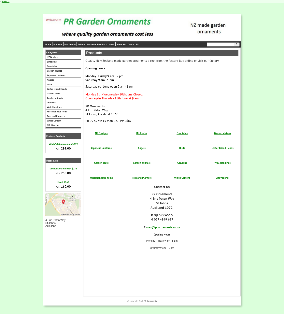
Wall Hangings (54, 107)
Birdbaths (52, 61)
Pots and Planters (56, 116)
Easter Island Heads (57, 88)
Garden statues (54, 70)
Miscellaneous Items (57, 111)
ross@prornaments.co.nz (163, 227)
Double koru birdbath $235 (63, 168)
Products (5, 1)
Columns (51, 102)
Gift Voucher (53, 125)
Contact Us (133, 44)
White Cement (54, 120)
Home (48, 44)
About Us (121, 44)
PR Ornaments (150, 301)
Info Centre (70, 44)
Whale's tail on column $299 (63, 143)
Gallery (81, 44)
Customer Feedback (97, 44)
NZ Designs (52, 57)
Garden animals (55, 97)
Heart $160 (63, 181)
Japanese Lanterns (56, 75)
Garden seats (53, 93)
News (111, 44)
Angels (50, 79)
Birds (49, 84)
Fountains (52, 66)
